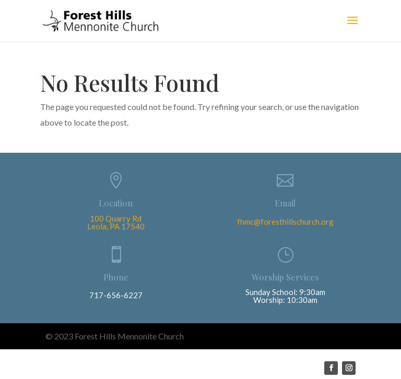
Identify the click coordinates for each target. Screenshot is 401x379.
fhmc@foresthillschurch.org (285, 221)
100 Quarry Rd (115, 218)
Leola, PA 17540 (116, 226)
